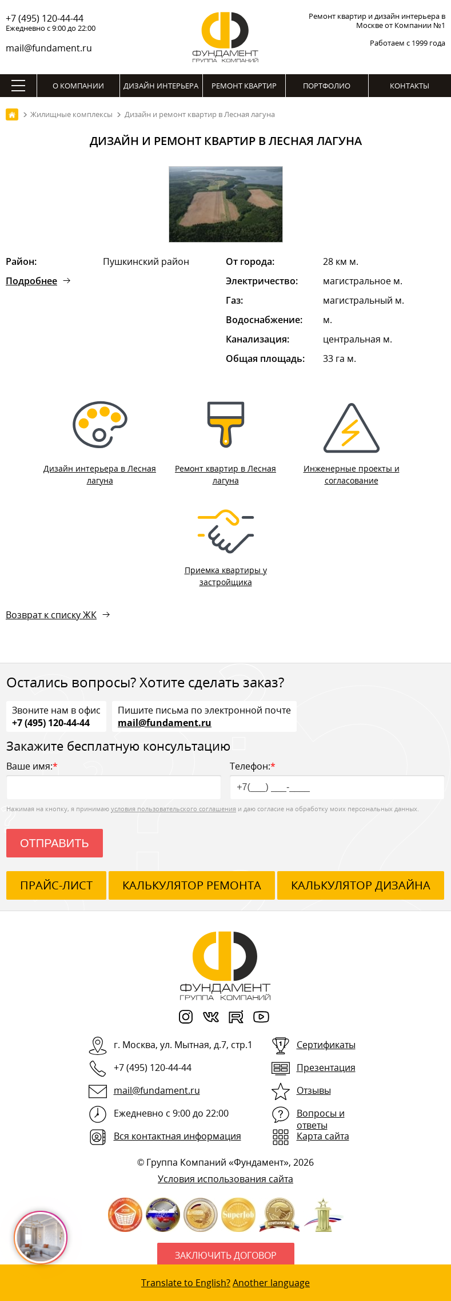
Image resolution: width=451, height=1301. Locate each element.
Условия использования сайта (225, 1179)
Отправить (54, 843)
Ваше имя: (113, 779)
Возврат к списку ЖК (51, 615)
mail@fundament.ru (49, 48)
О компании (78, 85)
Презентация (326, 1067)
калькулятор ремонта (191, 885)
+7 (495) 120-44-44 (44, 18)
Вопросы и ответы (321, 1119)
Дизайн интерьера (160, 85)
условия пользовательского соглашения (173, 808)
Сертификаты (326, 1044)
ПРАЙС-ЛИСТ (56, 885)
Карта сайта (323, 1136)
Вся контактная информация (177, 1136)
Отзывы (314, 1090)
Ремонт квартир (244, 85)
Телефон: (337, 779)
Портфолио (326, 85)
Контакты (409, 85)
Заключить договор (226, 1255)
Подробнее (31, 281)
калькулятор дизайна (360, 885)
